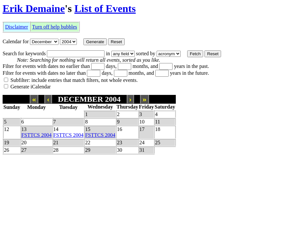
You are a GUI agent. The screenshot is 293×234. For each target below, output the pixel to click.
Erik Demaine (34, 8)
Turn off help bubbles (54, 27)
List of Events (104, 8)
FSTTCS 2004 (36, 135)
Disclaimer (16, 27)
